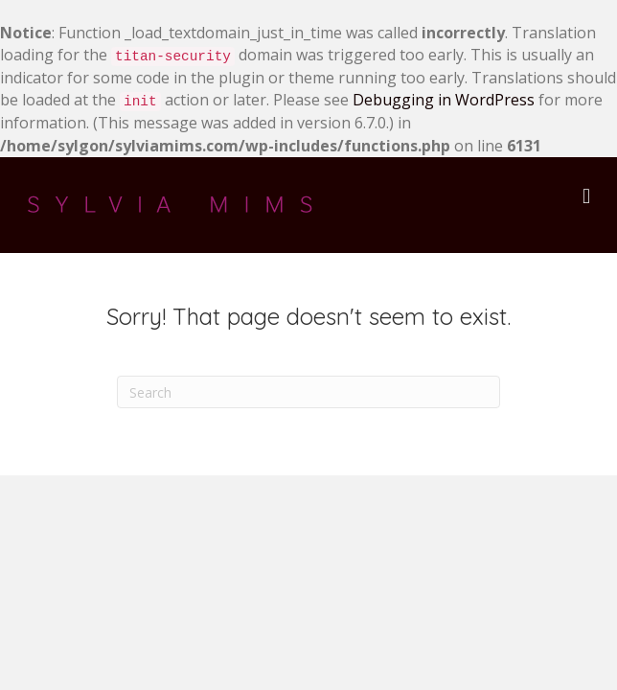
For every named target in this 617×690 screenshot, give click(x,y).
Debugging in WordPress (444, 99)
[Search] (308, 392)
